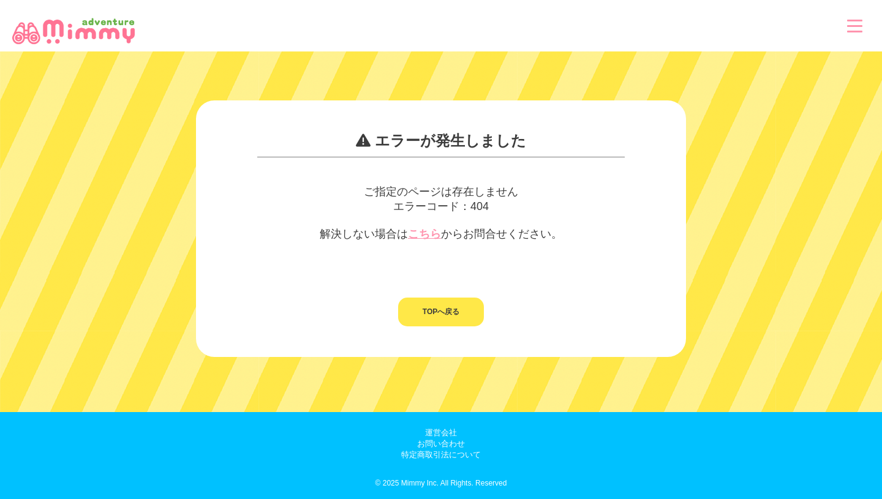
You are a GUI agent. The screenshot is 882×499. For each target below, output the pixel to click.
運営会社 (441, 432)
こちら (424, 234)
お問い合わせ (441, 443)
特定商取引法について (441, 454)
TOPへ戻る (441, 311)
